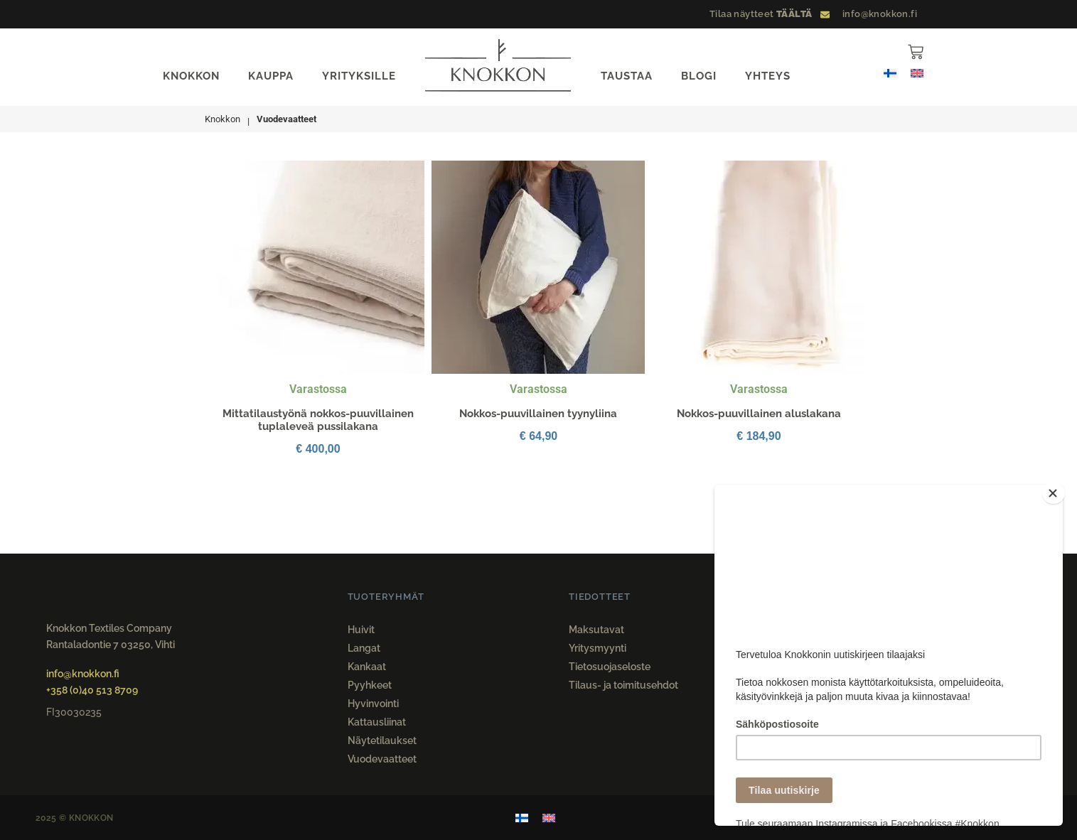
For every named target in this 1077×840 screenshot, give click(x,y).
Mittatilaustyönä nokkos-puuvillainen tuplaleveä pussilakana (318, 420)
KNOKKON (191, 76)
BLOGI (699, 76)
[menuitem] (890, 72)
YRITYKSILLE (359, 76)
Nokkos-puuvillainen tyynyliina (538, 413)
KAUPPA (271, 76)
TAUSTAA (627, 76)
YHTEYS (768, 76)
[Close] (1058, 488)
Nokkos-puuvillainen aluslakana (759, 413)
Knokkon (222, 119)
